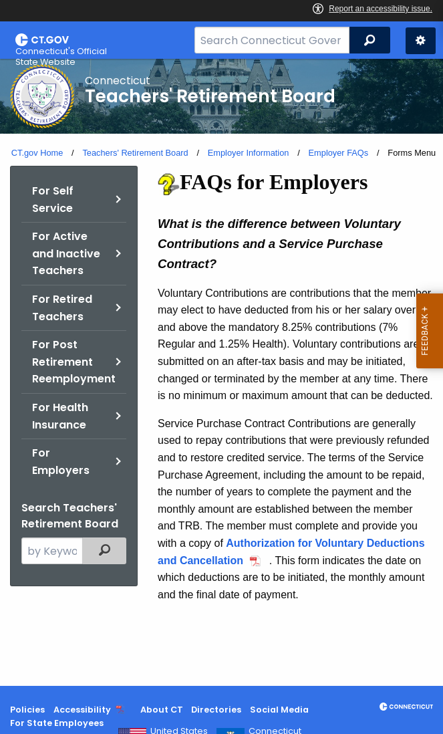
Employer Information (248, 153)
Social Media (279, 709)
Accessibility (82, 709)
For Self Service (52, 199)
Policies (27, 709)
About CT (161, 709)
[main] (221, 372)
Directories (216, 709)
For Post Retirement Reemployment (74, 361)
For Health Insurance (60, 416)
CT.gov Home (37, 153)
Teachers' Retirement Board (135, 153)
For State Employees (57, 723)
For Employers (61, 461)
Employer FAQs (339, 153)
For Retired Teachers (62, 307)
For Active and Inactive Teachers (66, 253)
